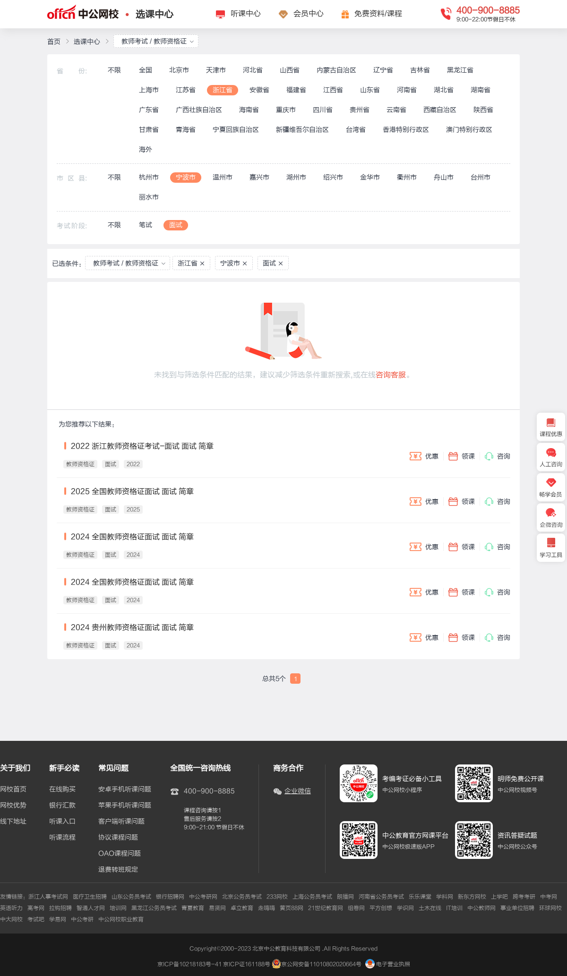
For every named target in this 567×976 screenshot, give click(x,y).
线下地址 (13, 821)
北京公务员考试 (242, 896)
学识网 (405, 908)
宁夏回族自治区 (236, 130)
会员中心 (308, 13)
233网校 (277, 896)
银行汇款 (62, 805)
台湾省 (356, 130)
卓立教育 (242, 908)
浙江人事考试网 (48, 896)
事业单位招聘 (517, 908)
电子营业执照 (387, 964)
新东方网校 (472, 896)
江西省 (333, 90)
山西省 (290, 70)
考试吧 (35, 919)
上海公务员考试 (312, 896)
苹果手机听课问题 (124, 805)
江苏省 (186, 90)
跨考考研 (524, 896)
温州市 (222, 177)
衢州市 (407, 177)
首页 (53, 42)
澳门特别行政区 (469, 130)
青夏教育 (192, 908)
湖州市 (296, 177)
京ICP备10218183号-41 (189, 964)
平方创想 (380, 908)
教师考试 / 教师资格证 (157, 41)
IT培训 (454, 908)
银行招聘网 (170, 896)
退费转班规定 (118, 869)
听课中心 (246, 13)
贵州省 (359, 110)
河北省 (253, 70)
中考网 (548, 896)
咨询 (497, 456)
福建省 (296, 90)
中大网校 (11, 919)
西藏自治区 (439, 110)
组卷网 (356, 908)
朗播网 (345, 896)
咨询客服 (391, 375)
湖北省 (444, 90)
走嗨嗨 (266, 908)
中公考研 (82, 919)
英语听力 (11, 908)
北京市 (179, 70)
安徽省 (259, 90)
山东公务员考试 (131, 896)
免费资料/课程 (378, 13)
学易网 (57, 919)
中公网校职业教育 (121, 919)
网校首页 (13, 789)
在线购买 (62, 789)
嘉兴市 (259, 177)
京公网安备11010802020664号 (321, 964)
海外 (145, 149)
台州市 (480, 177)
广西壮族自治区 (199, 110)
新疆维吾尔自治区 (302, 130)
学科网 (444, 896)
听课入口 (62, 821)
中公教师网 (481, 908)
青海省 (186, 130)
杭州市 (149, 177)
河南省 (407, 90)
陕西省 (483, 110)
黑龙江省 (460, 70)
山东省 (370, 90)
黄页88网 (291, 908)
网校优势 (13, 805)
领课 (461, 456)
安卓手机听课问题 (124, 789)
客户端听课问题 (121, 821)
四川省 (323, 110)
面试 (175, 225)
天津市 (216, 70)
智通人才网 (91, 908)
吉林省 (420, 70)
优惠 (424, 456)
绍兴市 (333, 177)
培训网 (118, 908)
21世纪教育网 (325, 908)
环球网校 (550, 908)
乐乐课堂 (420, 896)
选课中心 (154, 14)
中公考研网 (203, 896)
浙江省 (222, 90)
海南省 (249, 110)
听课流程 (62, 837)
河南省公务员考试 (381, 896)
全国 (145, 70)
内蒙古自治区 (336, 70)
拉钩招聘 (60, 908)
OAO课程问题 (119, 853)
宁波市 (186, 177)
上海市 (149, 90)
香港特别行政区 (406, 130)
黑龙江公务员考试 (154, 908)
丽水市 (149, 197)
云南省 (396, 110)
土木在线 (430, 908)
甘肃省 (149, 130)
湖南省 (480, 90)
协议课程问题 (118, 837)
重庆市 (286, 110)
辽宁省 (383, 70)
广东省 (149, 110)
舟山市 (444, 177)
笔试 (145, 225)
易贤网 (217, 908)
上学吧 (499, 896)
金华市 (370, 177)
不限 (114, 70)
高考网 (35, 908)
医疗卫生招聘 (90, 896)
